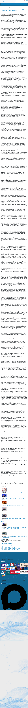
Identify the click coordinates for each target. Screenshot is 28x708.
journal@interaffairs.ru (5, 555)
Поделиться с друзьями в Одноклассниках (10, 549)
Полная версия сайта (5, 578)
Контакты (2, 552)
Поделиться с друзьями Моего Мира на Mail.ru (11, 548)
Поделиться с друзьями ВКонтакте (8, 547)
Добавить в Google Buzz (7, 543)
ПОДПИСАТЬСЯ (4, 541)
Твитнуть (4, 544)
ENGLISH (26, 0)
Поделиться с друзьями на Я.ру (8, 546)
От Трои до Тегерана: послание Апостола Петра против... (13, 506)
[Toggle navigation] (2, 4)
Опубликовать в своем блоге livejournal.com (10, 545)
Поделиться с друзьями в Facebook (9, 544)
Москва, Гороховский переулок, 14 (8, 553)
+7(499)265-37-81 (5, 557)
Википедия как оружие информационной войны (15, 492)
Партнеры (3, 561)
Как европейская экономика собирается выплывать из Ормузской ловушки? (14, 537)
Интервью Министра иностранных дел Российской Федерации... (13, 512)
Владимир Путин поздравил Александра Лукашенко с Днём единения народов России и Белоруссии (14, 528)
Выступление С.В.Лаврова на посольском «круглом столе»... (13, 519)
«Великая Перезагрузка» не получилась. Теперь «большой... (13, 499)
